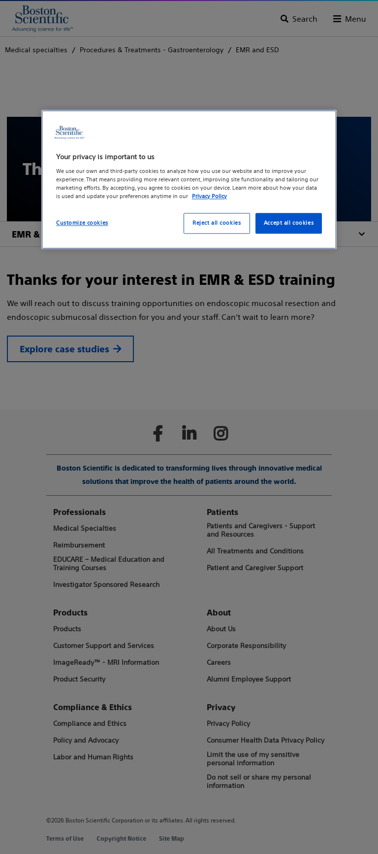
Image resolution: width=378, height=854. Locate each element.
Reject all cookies (216, 223)
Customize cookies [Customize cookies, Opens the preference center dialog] (82, 223)
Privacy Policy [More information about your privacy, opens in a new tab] (209, 196)
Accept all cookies (289, 223)
